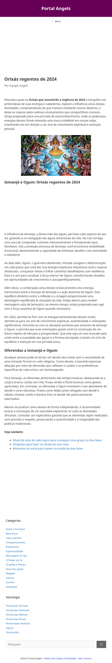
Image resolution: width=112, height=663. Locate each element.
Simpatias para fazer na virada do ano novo (41, 444)
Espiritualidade (14, 551)
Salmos (10, 578)
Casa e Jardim (14, 538)
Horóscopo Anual (16, 619)
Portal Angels (56, 8)
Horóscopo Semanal (17, 610)
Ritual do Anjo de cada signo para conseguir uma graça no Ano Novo (57, 440)
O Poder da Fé (14, 560)
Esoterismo (12, 546)
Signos (10, 628)
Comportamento (15, 542)
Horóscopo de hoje (17, 605)
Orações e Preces (16, 564)
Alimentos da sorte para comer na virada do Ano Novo (48, 448)
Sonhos (10, 582)
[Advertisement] (56, 48)
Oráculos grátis (14, 569)
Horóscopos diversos (18, 623)
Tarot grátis (12, 632)
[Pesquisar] (101, 644)
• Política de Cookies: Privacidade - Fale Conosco (67, 658)
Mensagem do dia (16, 555)
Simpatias (11, 586)
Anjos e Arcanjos (15, 529)
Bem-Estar (12, 533)
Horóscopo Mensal (17, 614)
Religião (10, 573)
